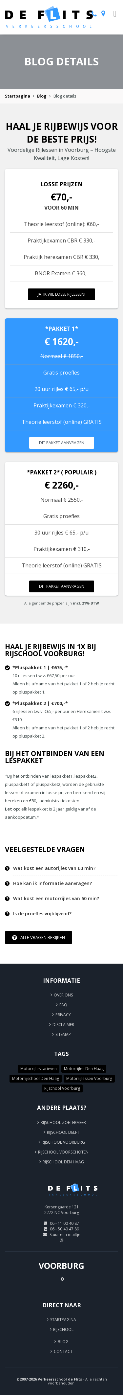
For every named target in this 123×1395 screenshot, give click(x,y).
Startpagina (17, 96)
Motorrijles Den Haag (84, 1068)
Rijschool (63, 1329)
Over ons (63, 995)
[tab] (65, 868)
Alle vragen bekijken (38, 937)
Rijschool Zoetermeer (63, 1122)
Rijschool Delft (63, 1132)
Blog (42, 96)
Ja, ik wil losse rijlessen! (61, 294)
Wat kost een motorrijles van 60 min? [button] (56, 898)
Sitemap (63, 1034)
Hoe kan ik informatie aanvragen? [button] (52, 883)
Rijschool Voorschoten (63, 1152)
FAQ (63, 1005)
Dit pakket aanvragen (61, 443)
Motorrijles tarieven (38, 1068)
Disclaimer (63, 1024)
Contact (63, 1351)
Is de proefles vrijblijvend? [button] (42, 913)
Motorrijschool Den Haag (35, 1078)
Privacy (63, 1015)
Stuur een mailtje (65, 1234)
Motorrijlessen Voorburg (89, 1078)
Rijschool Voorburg (62, 1088)
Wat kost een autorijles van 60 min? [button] (54, 868)
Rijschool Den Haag (63, 1162)
